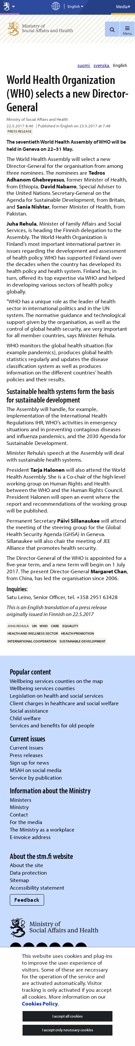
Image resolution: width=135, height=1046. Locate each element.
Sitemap (19, 880)
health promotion (77, 633)
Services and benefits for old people (52, 725)
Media (123, 6)
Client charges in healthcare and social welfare (64, 703)
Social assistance (29, 710)
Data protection (28, 872)
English (120, 65)
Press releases (26, 755)
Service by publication (36, 777)
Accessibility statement (37, 887)
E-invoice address (30, 836)
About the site (26, 865)
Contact (19, 814)
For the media (26, 821)
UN (34, 626)
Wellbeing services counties (42, 688)
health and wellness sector (33, 633)
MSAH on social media (35, 770)
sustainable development (82, 641)
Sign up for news (29, 762)
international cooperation (32, 641)
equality (70, 626)
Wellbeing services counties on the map (56, 680)
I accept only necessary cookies (67, 1029)
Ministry (19, 806)
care (55, 626)
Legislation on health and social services (56, 695)
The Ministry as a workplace (42, 829)
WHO (44, 626)
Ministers (20, 799)
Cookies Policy (40, 1003)
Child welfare (25, 718)
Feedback (27, 899)
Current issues (26, 747)
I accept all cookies (67, 1016)
